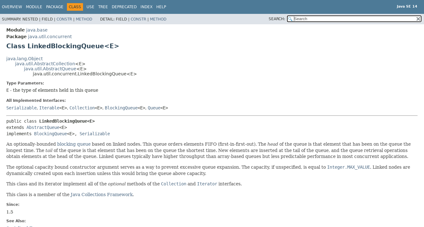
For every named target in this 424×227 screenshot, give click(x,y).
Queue (154, 107)
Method (84, 19)
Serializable (21, 107)
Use (90, 7)
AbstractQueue (43, 127)
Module (34, 7)
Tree (103, 7)
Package (54, 7)
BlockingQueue (121, 107)
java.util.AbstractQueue (50, 68)
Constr (64, 19)
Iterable (49, 107)
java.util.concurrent (50, 36)
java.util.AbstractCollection (45, 63)
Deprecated (124, 7)
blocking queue (74, 144)
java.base (37, 29)
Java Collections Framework (102, 194)
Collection (82, 107)
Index (146, 7)
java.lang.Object (24, 58)
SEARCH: (277, 19)
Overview (12, 7)
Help (161, 7)
